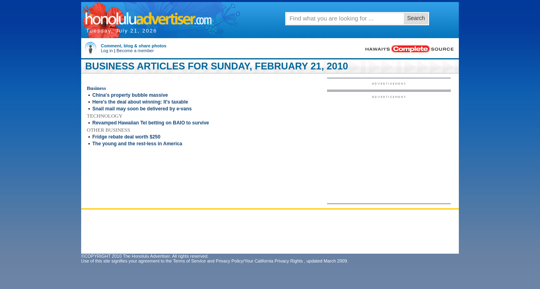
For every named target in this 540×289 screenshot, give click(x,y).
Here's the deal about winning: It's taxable (140, 102)
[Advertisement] (389, 149)
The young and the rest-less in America (137, 144)
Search (416, 18)
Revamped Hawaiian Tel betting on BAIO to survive (150, 123)
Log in (107, 50)
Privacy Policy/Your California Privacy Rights (259, 260)
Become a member (135, 50)
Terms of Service (189, 260)
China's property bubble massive (130, 95)
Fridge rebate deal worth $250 (126, 137)
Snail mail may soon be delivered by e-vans (142, 109)
